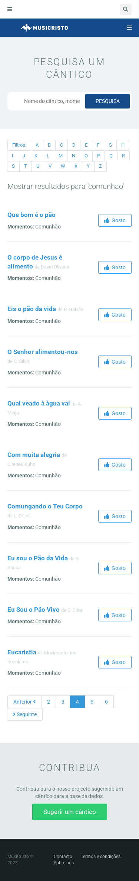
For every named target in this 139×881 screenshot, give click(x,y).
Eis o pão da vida (31, 309)
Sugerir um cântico (69, 811)
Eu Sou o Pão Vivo (33, 609)
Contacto (63, 856)
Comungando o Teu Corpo (45, 506)
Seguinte (25, 714)
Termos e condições (100, 856)
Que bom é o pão (31, 214)
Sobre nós (64, 862)
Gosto (115, 220)
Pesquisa (108, 101)
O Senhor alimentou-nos (42, 352)
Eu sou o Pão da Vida (37, 558)
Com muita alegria (33, 454)
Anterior (24, 702)
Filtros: (19, 145)
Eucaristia (21, 652)
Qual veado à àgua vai (38, 403)
